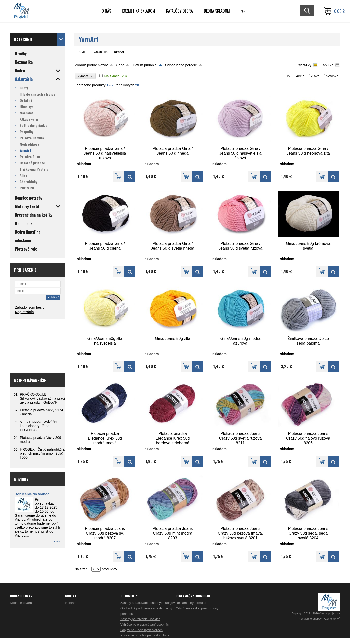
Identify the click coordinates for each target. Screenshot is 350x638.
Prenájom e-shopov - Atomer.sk (319, 618)
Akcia (300, 76)
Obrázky (304, 65)
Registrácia (24, 312)
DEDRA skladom (217, 11)
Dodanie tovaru (21, 603)
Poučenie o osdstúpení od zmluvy (144, 635)
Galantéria (101, 52)
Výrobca (85, 76)
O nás (106, 11)
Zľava (315, 76)
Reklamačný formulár (191, 603)
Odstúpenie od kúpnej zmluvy (197, 608)
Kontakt (70, 603)
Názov (103, 65)
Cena (120, 65)
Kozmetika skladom (138, 11)
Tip (287, 76)
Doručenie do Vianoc (32, 494)
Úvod (82, 52)
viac (57, 541)
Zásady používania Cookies (140, 619)
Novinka (332, 76)
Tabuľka (327, 65)
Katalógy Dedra (179, 11)
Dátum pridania (145, 65)
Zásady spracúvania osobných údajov (147, 603)
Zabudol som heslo (29, 307)
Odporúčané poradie (181, 65)
